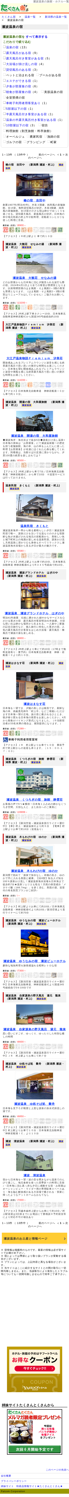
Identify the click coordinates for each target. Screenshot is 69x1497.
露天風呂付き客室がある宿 (23, 58)
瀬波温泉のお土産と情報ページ (25, 1238)
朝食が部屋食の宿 (17, 92)
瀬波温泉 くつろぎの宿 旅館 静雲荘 (34, 799)
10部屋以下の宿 (16, 125)
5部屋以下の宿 (15, 108)
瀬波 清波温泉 (34, 1175)
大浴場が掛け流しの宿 (20, 64)
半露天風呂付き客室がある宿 (25, 114)
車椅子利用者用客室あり (21, 103)
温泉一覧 (30, 16)
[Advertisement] (34, 1313)
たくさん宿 (9, 16)
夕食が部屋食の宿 (17, 86)
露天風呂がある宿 (17, 53)
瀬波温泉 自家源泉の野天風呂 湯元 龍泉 (34, 1029)
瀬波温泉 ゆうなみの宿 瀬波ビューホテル (34, 961)
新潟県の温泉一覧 (56, 16)
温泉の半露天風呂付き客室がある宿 (29, 119)
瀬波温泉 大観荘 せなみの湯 (34, 277)
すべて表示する (37, 36)
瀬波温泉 (26, 247)
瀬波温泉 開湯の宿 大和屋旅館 (34, 435)
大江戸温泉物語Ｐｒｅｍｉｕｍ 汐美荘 (34, 358)
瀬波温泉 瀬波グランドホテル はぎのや (34, 613)
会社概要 (6, 1475)
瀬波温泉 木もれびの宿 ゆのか (34, 870)
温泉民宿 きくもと (34, 526)
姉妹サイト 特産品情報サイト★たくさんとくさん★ (32, 1486)
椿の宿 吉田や (34, 200)
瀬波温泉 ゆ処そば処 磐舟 (34, 1103)
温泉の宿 (11, 47)
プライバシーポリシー (14, 1481)
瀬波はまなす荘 (34, 703)
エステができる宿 (17, 80)
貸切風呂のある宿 (17, 69)
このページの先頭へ (57, 1469)
